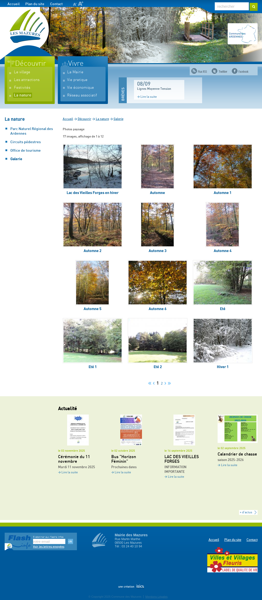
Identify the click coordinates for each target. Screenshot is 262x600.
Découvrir (30, 63)
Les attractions (26, 80)
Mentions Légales (156, 596)
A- (75, 4)
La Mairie (75, 72)
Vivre (76, 63)
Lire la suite (148, 96)
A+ (80, 3)
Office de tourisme (25, 150)
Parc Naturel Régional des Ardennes (31, 131)
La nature (22, 95)
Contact (56, 4)
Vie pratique (77, 80)
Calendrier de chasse (237, 454)
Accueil (13, 4)
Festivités (22, 88)
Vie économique (80, 88)
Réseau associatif (82, 95)
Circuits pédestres (25, 142)
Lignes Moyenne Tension (154, 88)
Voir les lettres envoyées (48, 546)
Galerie (16, 159)
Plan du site (34, 4)
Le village (22, 72)
